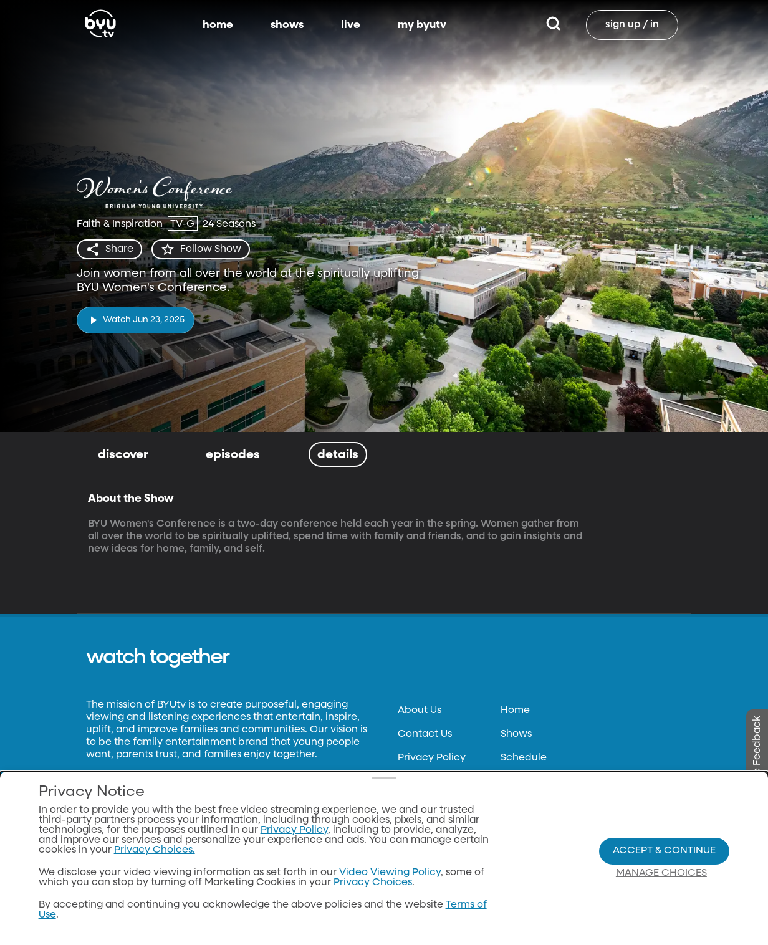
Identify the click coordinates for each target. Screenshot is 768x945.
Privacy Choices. (154, 883)
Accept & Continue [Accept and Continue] (664, 883)
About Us (419, 711)
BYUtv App (526, 782)
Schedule (524, 758)
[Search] (553, 25)
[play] (135, 320)
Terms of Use (428, 782)
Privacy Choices (373, 915)
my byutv (422, 25)
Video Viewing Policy (390, 905)
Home (515, 711)
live (350, 25)
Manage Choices (661, 906)
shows (287, 25)
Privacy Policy (432, 758)
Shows (516, 734)
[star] (200, 249)
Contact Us (425, 734)
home (218, 25)
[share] (109, 249)
